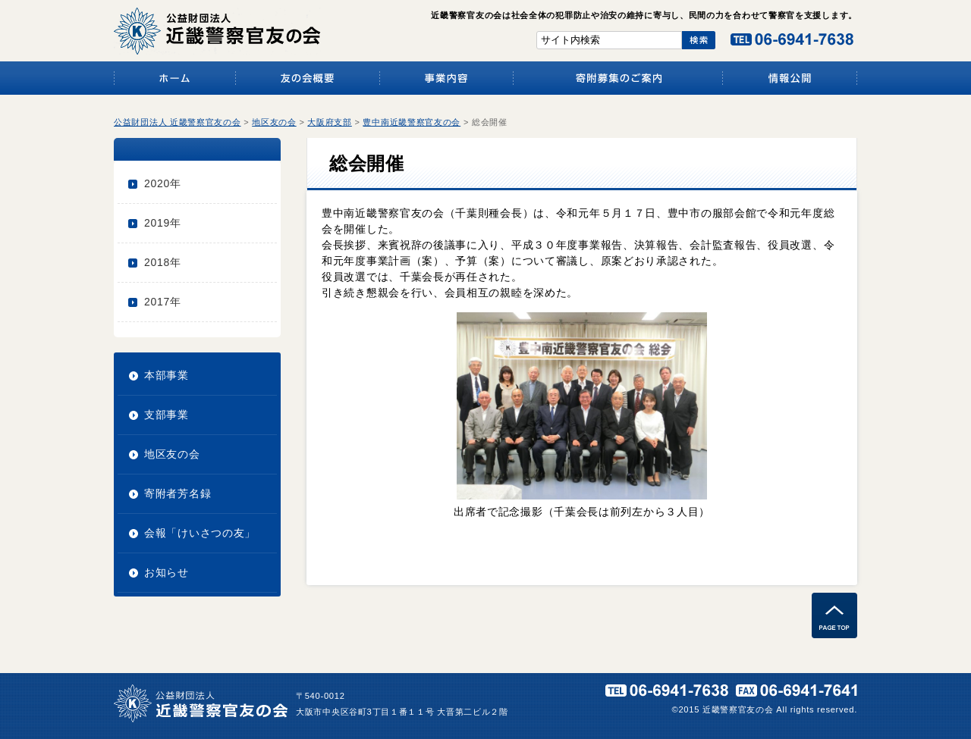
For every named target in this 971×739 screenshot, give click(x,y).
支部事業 (166, 415)
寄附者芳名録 (177, 493)
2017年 (162, 302)
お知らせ (166, 572)
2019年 (162, 223)
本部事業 (166, 375)
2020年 (162, 183)
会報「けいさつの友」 (200, 533)
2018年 (162, 262)
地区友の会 (172, 454)
